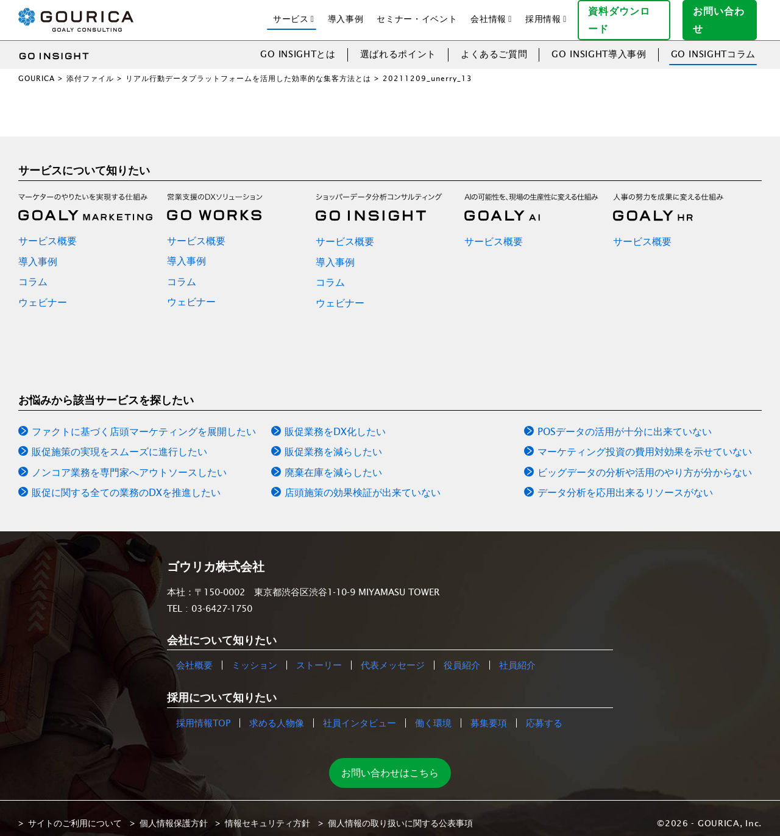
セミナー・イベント (417, 14)
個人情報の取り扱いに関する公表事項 (400, 813)
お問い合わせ (724, 14)
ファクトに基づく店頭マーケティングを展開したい (144, 421)
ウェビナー (42, 292)
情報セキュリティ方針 (267, 813)
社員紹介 (517, 656)
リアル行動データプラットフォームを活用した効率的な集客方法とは (248, 68)
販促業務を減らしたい (333, 442)
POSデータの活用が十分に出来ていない (624, 421)
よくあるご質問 (494, 44)
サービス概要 (47, 230)
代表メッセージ (393, 656)
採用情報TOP (203, 713)
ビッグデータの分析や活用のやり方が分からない (644, 462)
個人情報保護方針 (174, 813)
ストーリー (319, 656)
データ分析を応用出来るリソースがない (625, 483)
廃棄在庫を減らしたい (333, 462)
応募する (544, 713)
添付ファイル (90, 68)
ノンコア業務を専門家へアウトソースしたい (129, 462)
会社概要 (194, 656)
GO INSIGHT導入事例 (598, 44)
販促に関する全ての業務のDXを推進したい (126, 483)
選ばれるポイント (398, 44)
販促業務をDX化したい (335, 421)
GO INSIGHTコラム (713, 44)
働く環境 (433, 713)
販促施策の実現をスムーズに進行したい (119, 442)
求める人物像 (276, 713)
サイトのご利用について (75, 813)
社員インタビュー (359, 713)
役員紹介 (462, 656)
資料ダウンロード (629, 14)
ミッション (254, 656)
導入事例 (346, 14)
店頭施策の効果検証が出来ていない (363, 483)
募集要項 (488, 713)
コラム (33, 272)
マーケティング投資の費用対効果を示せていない (644, 442)
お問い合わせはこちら (390, 762)
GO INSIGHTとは (298, 44)
